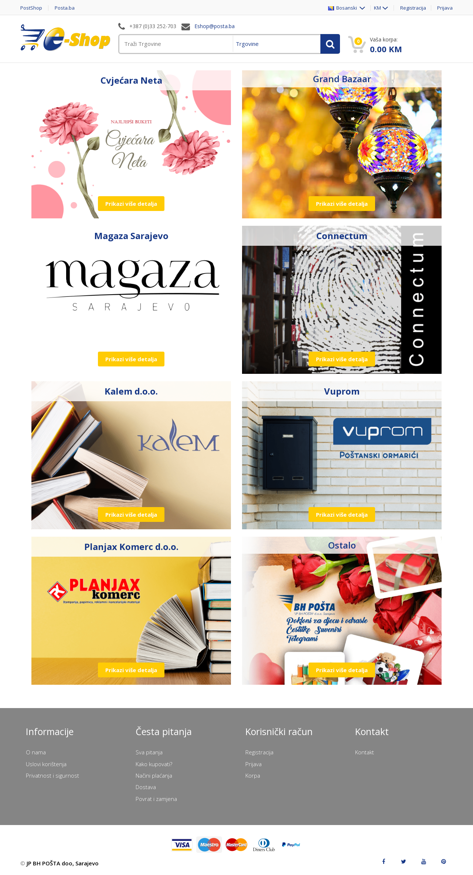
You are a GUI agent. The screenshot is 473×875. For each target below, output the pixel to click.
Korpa (252, 775)
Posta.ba (65, 8)
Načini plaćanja (154, 775)
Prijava (445, 8)
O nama (36, 752)
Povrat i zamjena (156, 798)
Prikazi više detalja (131, 203)
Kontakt (364, 752)
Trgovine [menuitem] (247, 43)
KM (377, 8)
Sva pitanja (149, 752)
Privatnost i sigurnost (52, 775)
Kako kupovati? (154, 764)
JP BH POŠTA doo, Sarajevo (63, 863)
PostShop (31, 8)
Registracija (413, 8)
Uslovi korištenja (46, 764)
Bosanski (343, 8)
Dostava (146, 787)
